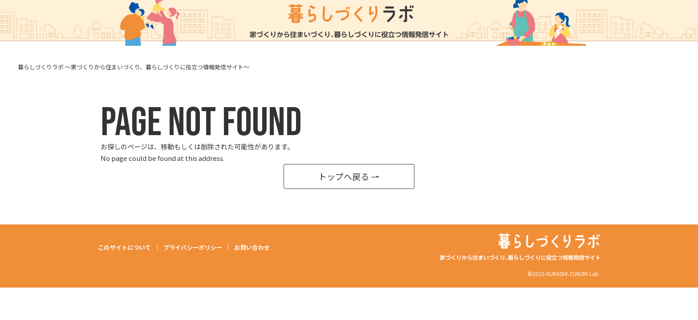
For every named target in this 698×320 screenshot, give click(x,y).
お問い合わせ (252, 247)
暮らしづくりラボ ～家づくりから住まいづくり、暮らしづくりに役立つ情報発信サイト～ (133, 67)
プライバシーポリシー (193, 247)
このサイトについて (124, 247)
